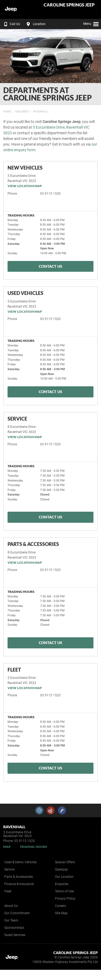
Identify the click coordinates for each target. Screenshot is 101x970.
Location (35, 24)
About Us (11, 906)
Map (7, 847)
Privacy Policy (65, 898)
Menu (91, 23)
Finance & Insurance (19, 884)
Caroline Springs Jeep (69, 5)
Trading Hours (33, 847)
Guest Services (14, 935)
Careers (60, 906)
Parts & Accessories (18, 877)
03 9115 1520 (50, 193)
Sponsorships (14, 928)
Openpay (61, 869)
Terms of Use (64, 891)
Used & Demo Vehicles (20, 862)
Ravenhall (40, 111)
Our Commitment (17, 913)
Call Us (11, 24)
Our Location (64, 877)
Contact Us (50, 266)
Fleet (7, 891)
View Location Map (25, 186)
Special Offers (65, 862)
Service (9, 869)
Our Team (11, 920)
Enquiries (22, 111)
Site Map (61, 913)
